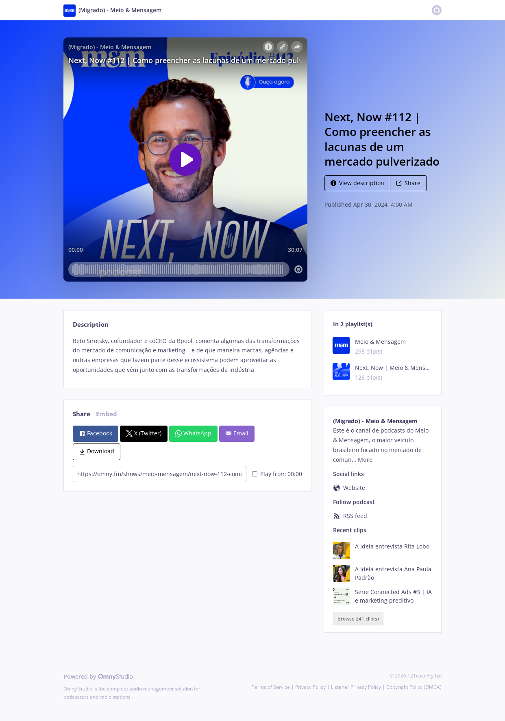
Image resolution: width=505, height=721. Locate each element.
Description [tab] (91, 324)
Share (408, 183)
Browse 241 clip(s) (358, 618)
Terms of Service (271, 687)
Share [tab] (81, 414)
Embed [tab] (106, 414)
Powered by (98, 676)
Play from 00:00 (277, 474)
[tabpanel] (187, 355)
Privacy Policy (310, 687)
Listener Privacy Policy (356, 687)
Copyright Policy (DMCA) (414, 687)
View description (357, 183)
